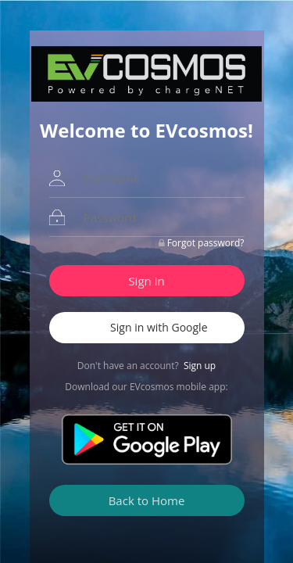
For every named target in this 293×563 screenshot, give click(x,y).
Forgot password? (206, 242)
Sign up (200, 365)
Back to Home (147, 500)
